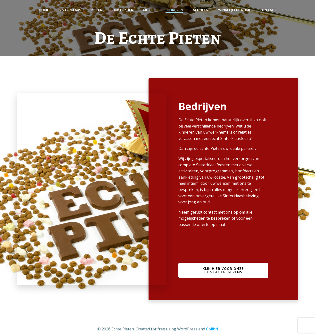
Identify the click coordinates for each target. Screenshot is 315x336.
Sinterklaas (70, 10)
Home (44, 10)
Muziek (149, 10)
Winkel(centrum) (234, 10)
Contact (268, 10)
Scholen (200, 10)
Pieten (97, 10)
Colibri (212, 329)
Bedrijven (174, 10)
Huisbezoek (122, 10)
